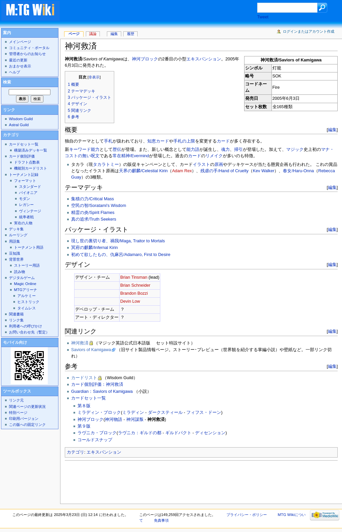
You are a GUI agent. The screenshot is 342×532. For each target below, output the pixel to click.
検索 (7, 82)
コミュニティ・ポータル (29, 48)
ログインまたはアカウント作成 (308, 31)
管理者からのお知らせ (27, 54)
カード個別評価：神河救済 (97, 384)
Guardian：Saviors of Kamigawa (102, 391)
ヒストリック (28, 302)
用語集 (14, 241)
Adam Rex (182, 171)
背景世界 (16, 259)
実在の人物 (23, 223)
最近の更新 (18, 60)
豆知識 (14, 253)
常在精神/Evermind (131, 156)
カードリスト (84, 377)
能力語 (192, 149)
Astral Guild (19, 125)
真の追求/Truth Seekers (93, 219)
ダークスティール (165, 412)
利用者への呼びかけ (25, 326)
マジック (295, 149)
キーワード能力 (84, 149)
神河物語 (113, 419)
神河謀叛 (135, 419)
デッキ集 (16, 229)
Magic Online (25, 284)
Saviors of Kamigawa (91, 349)
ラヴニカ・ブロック (97, 433)
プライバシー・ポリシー (246, 515)
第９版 (84, 426)
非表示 (94, 77)
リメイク (214, 156)
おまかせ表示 (20, 66)
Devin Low (130, 301)
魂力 (225, 149)
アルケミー (26, 296)
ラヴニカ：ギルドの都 (139, 433)
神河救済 (80, 343)
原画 (218, 164)
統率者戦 (26, 217)
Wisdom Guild (21, 119)
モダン (24, 199)
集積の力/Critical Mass (92, 199)
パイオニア (28, 193)
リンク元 (16, 400)
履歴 (130, 34)
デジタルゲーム (22, 278)
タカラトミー (106, 164)
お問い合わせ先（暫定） (29, 332)
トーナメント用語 (28, 247)
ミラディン (133, 412)
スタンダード (30, 187)
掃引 (238, 149)
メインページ (20, 42)
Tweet (263, 17)
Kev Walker (263, 171)
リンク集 (16, 320)
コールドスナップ (94, 440)
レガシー (26, 205)
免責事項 (161, 520)
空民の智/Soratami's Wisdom (98, 205)
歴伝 (117, 149)
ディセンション (210, 433)
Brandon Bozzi (134, 293)
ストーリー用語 (27, 265)
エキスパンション (203, 59)
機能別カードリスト (30, 168)
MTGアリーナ (25, 290)
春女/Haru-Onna (298, 171)
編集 (332, 129)
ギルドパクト (178, 433)
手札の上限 (184, 141)
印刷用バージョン (23, 419)
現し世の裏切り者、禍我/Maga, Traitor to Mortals (118, 241)
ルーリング (18, 235)
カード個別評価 (22, 156)
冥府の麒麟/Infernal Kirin (94, 247)
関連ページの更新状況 (27, 407)
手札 (108, 141)
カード (223, 141)
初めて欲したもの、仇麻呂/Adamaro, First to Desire (120, 254)
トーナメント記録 (23, 175)
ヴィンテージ (30, 211)
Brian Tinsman (133, 277)
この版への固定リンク (27, 425)
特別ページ (18, 413)
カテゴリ (75, 452)
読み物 (19, 272)
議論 (93, 34)
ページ (73, 34)
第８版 (84, 406)
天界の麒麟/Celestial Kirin (143, 171)
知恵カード (158, 141)
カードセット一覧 (88, 398)
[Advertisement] (165, 11)
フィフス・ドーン (203, 412)
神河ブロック (145, 59)
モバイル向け (15, 342)
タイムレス (26, 308)
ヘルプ (14, 72)
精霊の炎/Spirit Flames (93, 212)
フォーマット (25, 181)
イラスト (201, 164)
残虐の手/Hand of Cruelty (224, 171)
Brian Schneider (135, 285)
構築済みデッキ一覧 (30, 150)
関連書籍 (16, 314)
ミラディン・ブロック (99, 412)
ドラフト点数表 (27, 162)
